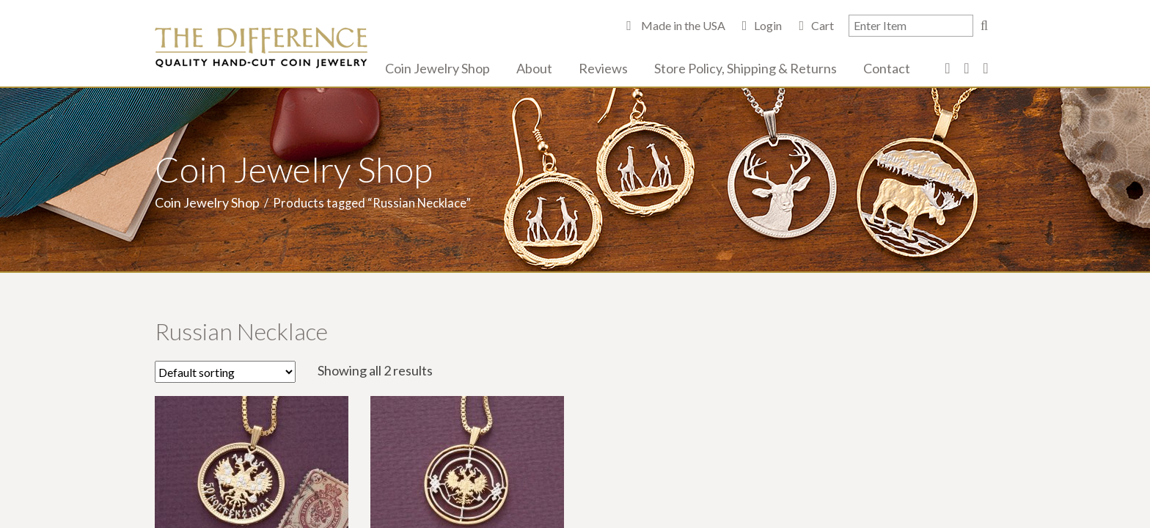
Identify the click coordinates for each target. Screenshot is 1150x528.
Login (768, 25)
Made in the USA (682, 25)
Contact (886, 68)
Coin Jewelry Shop (437, 68)
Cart (822, 25)
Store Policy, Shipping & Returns (745, 68)
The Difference (261, 47)
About (534, 68)
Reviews (603, 68)
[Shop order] (225, 372)
